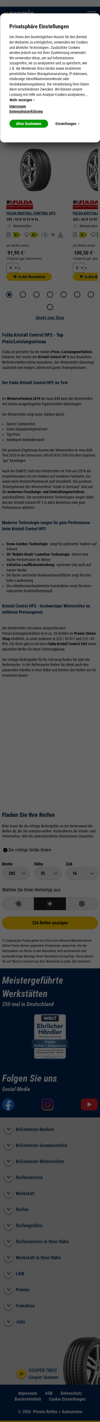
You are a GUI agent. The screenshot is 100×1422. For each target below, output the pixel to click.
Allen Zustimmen (28, 124)
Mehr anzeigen (22, 100)
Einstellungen (67, 124)
